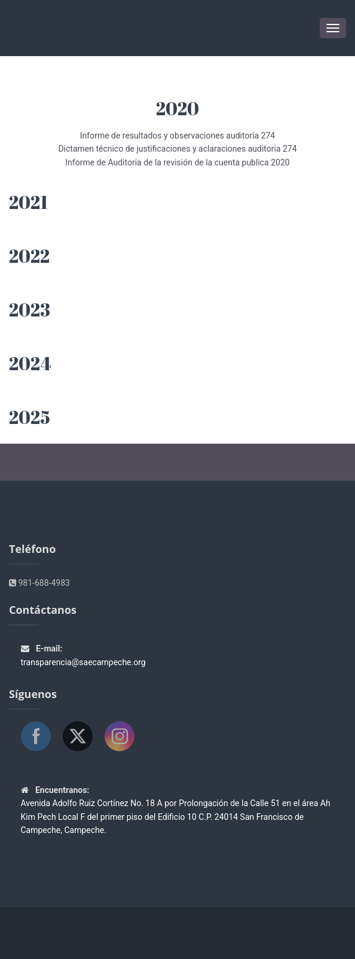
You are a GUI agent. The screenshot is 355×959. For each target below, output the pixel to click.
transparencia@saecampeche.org (83, 662)
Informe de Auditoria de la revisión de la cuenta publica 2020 (177, 162)
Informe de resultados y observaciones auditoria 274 (177, 135)
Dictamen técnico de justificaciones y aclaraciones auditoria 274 (177, 148)
